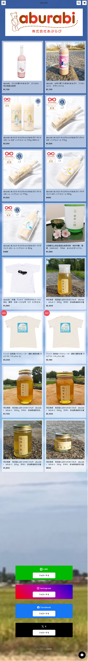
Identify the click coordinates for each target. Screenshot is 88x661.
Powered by (44, 649)
